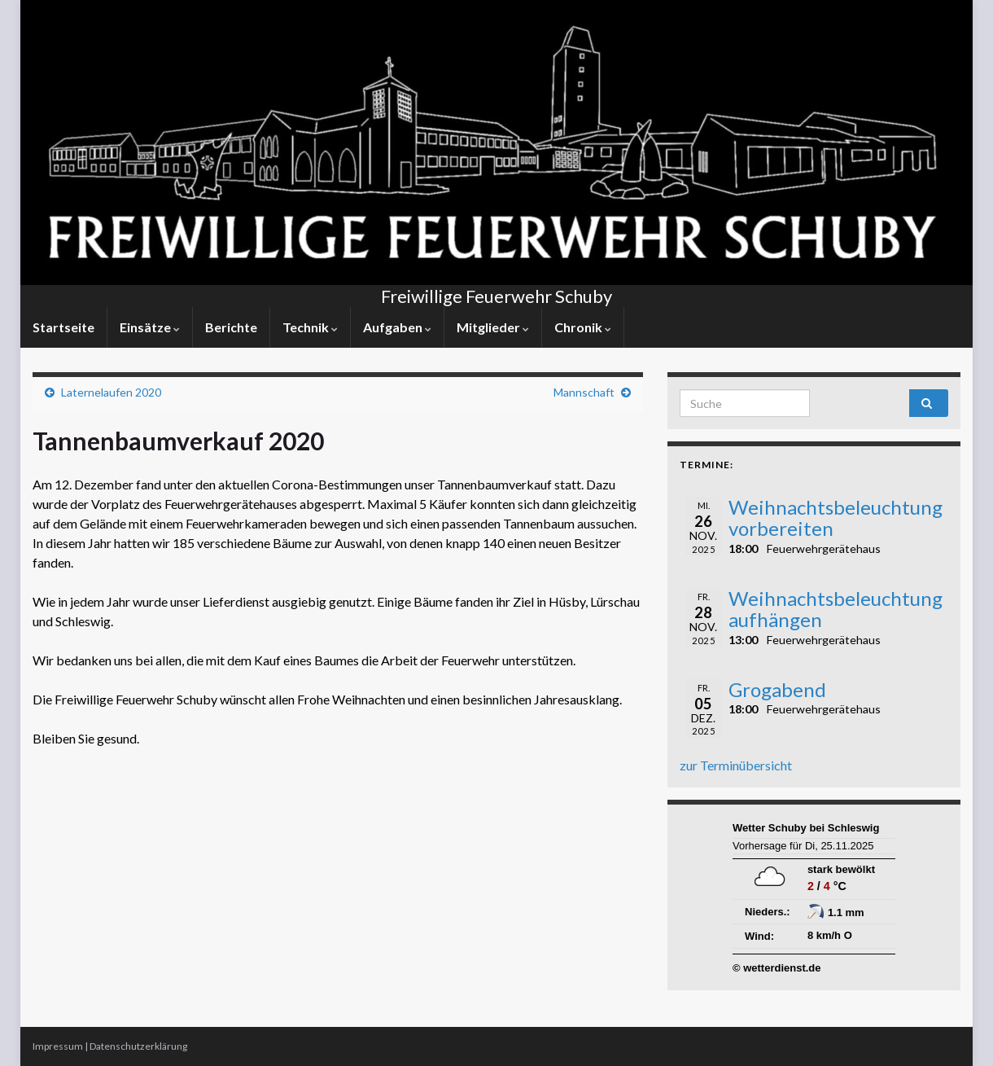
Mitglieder (493, 327)
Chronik (582, 327)
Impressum (58, 1046)
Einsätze (150, 327)
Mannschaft (584, 392)
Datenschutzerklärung (138, 1046)
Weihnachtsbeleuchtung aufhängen (835, 608)
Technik (310, 327)
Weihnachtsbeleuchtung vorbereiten (835, 517)
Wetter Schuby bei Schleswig (806, 828)
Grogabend (777, 689)
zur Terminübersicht (736, 765)
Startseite (63, 327)
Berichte (231, 327)
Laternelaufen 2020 (111, 392)
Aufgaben (397, 327)
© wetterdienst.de (777, 968)
